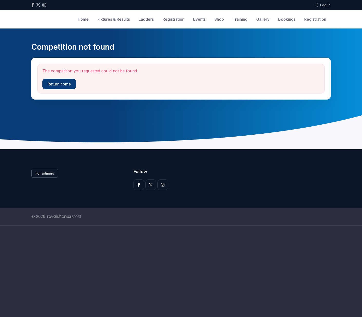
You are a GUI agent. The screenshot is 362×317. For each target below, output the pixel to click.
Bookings (286, 19)
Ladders (146, 19)
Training (240, 19)
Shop (219, 19)
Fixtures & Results (113, 19)
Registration (173, 19)
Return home (59, 84)
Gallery (262, 19)
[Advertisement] (177, 271)
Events (199, 19)
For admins (45, 173)
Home (83, 19)
